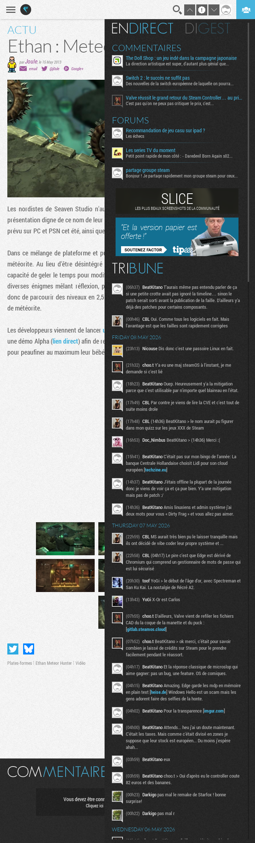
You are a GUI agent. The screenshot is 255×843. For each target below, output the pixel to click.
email (33, 68)
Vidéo (80, 663)
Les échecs (135, 136)
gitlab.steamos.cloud (146, 629)
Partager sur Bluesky (28, 648)
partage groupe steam (148, 170)
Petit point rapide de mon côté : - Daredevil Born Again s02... (179, 155)
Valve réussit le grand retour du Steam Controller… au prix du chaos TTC (184, 98)
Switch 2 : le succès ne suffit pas (158, 78)
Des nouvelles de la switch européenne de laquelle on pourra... (180, 83)
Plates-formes (19, 663)
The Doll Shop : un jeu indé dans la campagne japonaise (181, 58)
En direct (142, 28)
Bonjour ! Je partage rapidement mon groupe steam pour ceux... (182, 175)
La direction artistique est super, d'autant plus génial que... (177, 63)
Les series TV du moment (150, 150)
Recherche (177, 9)
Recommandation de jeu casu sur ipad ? (165, 130)
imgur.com (214, 710)
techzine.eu (155, 469)
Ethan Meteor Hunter (54, 663)
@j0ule (54, 68)
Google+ (77, 68)
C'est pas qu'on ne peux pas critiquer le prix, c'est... (170, 103)
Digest (207, 28)
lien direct (65, 341)
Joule (31, 61)
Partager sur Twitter (12, 648)
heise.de (158, 692)
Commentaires (146, 47)
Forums (130, 120)
